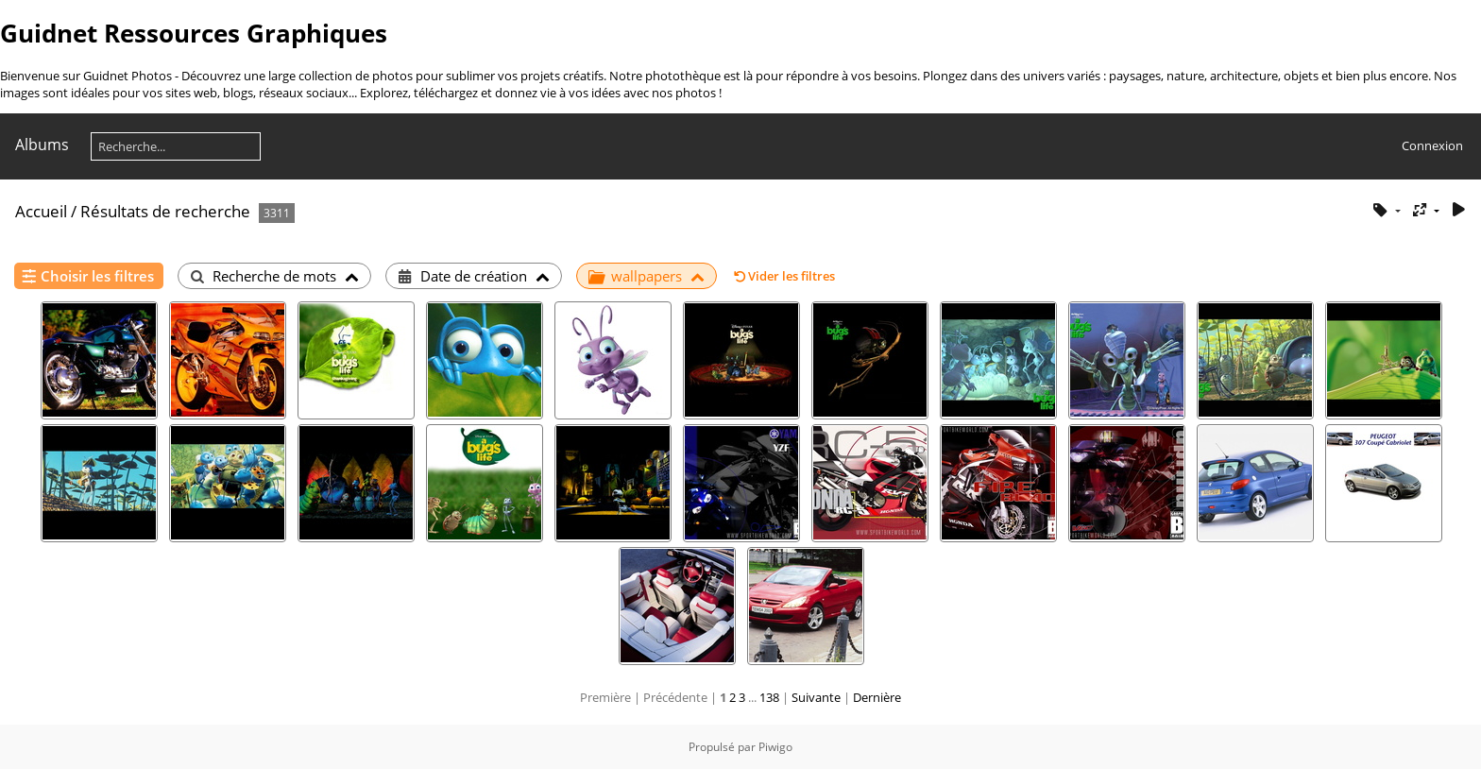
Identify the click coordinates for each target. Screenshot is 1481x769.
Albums (42, 144)
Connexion (1432, 145)
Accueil (41, 211)
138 (769, 697)
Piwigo (775, 747)
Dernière (877, 697)
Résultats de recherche (165, 211)
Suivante (816, 697)
